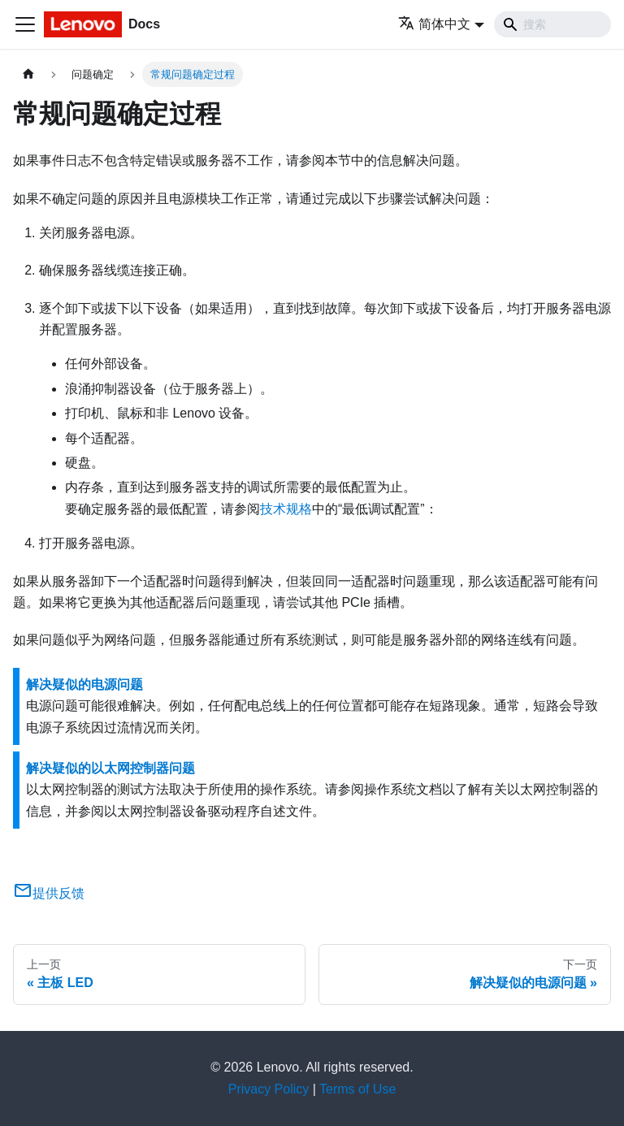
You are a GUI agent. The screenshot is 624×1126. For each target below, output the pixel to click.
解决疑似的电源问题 (84, 684)
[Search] (552, 24)
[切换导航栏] (25, 24)
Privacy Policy (269, 1089)
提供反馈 (48, 893)
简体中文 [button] (434, 24)
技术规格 (286, 509)
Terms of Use (357, 1089)
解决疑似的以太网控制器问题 (110, 768)
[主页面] (28, 74)
